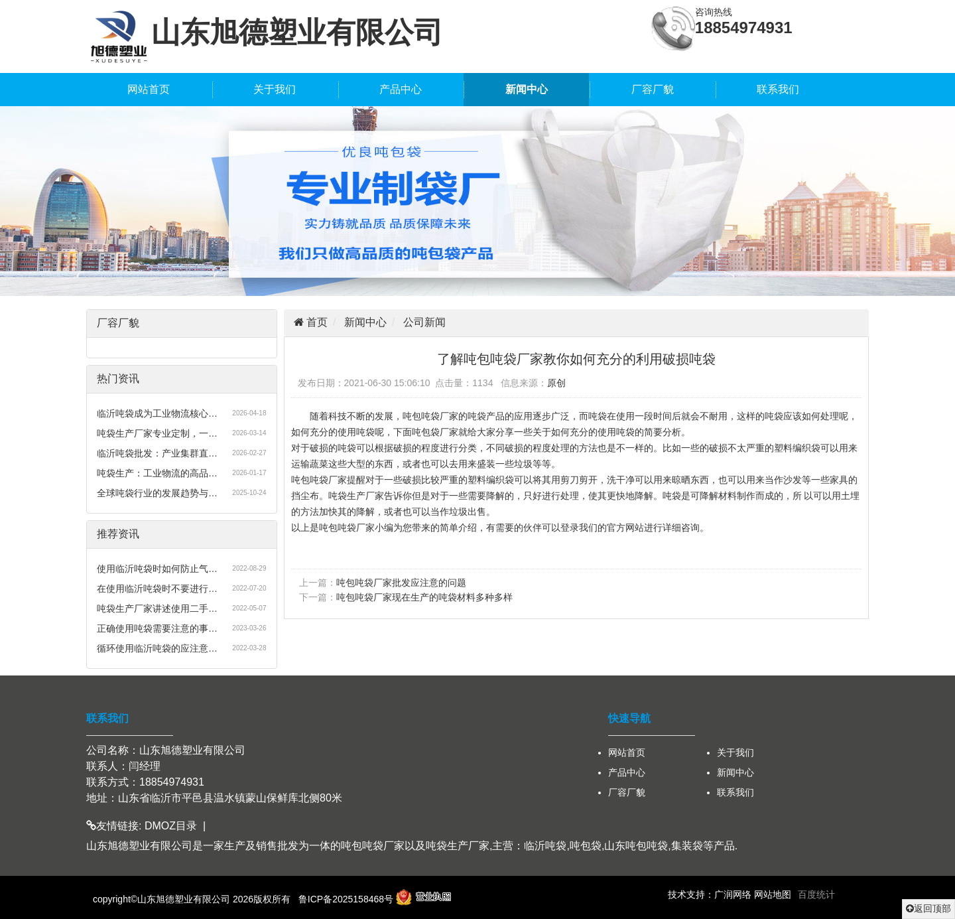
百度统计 (816, 894)
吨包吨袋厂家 (373, 845)
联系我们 (778, 89)
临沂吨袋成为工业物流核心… (157, 413)
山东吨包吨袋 (636, 845)
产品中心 (400, 89)
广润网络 (732, 894)
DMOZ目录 (171, 825)
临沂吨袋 (545, 845)
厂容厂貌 (652, 89)
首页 (316, 322)
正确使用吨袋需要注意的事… (157, 628)
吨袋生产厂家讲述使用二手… (157, 608)
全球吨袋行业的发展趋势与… (157, 493)
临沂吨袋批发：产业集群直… (157, 453)
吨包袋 (586, 845)
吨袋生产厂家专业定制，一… (157, 433)
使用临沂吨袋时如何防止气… (157, 568)
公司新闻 (424, 322)
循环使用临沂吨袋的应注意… (157, 648)
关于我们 (274, 89)
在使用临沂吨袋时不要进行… (157, 588)
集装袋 (687, 845)
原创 (556, 383)
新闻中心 (526, 89)
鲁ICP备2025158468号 (345, 899)
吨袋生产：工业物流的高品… (157, 473)
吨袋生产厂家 (457, 845)
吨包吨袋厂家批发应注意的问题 (401, 582)
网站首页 (148, 89)
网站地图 (772, 894)
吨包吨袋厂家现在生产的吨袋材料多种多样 (424, 597)
